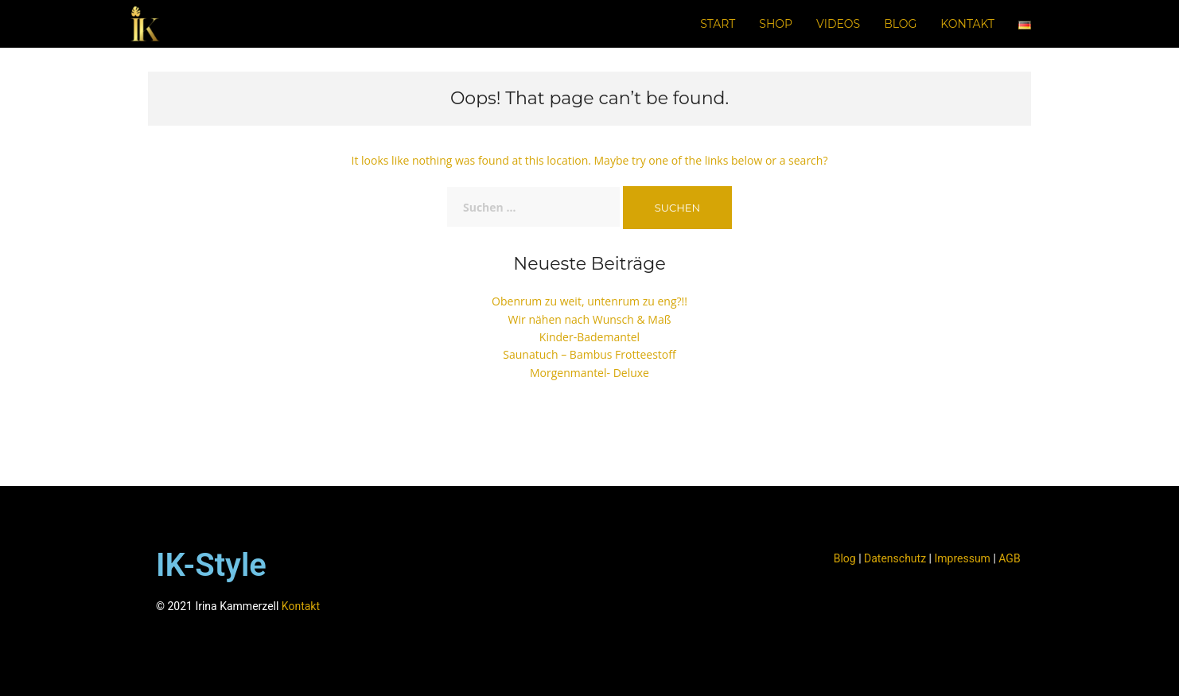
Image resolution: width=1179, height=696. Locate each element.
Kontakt (967, 24)
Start (717, 24)
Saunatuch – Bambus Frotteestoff (589, 354)
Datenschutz (895, 558)
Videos (838, 24)
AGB (1009, 558)
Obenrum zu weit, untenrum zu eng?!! (589, 301)
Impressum (962, 558)
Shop (775, 24)
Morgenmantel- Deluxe (589, 372)
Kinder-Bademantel (589, 336)
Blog (900, 24)
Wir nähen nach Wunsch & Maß (589, 319)
